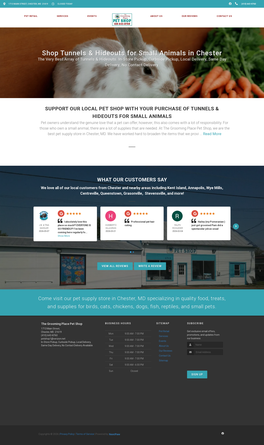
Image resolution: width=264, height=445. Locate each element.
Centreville (89, 193)
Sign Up (197, 374)
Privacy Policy (67, 434)
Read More (212, 134)
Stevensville (155, 193)
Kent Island (176, 188)
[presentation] (205, 361)
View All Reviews (115, 266)
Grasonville (132, 193)
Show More (64, 236)
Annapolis (196, 188)
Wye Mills (214, 188)
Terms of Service (85, 434)
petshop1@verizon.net (53, 338)
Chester (114, 188)
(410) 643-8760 (49, 335)
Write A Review (150, 266)
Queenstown (111, 193)
